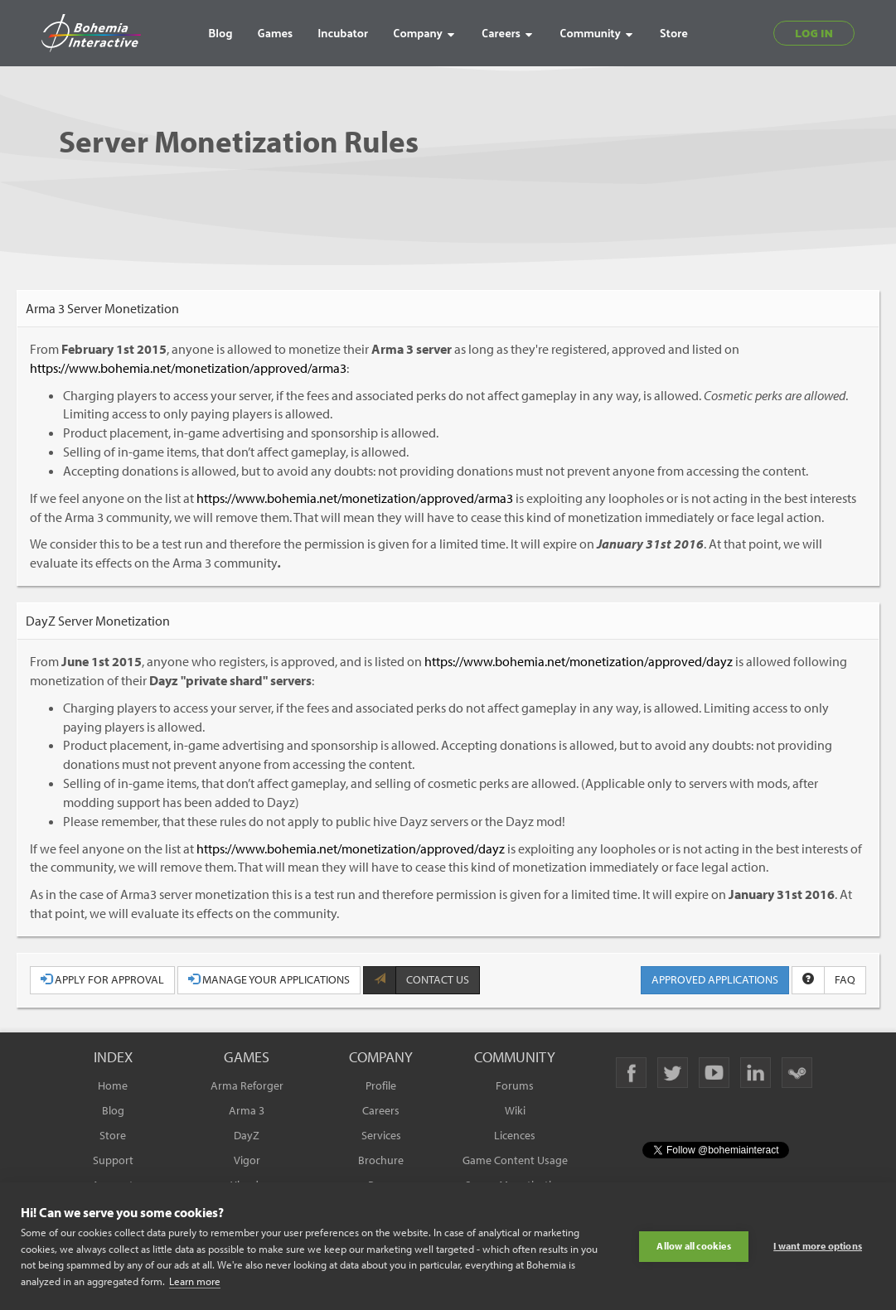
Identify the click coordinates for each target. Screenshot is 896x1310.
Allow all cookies (693, 1246)
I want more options (817, 1246)
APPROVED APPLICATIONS (714, 979)
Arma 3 (246, 1110)
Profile (381, 1085)
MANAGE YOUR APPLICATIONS (269, 979)
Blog (113, 1110)
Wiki (515, 1110)
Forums (515, 1085)
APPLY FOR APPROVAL (102, 979)
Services (381, 1135)
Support (113, 1160)
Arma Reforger (247, 1085)
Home (113, 1085)
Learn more (194, 1281)
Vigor (247, 1160)
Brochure (381, 1160)
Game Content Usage (515, 1160)
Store (112, 1135)
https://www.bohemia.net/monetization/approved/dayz (578, 661)
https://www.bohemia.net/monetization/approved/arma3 (188, 368)
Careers (381, 1110)
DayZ (246, 1135)
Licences (514, 1135)
